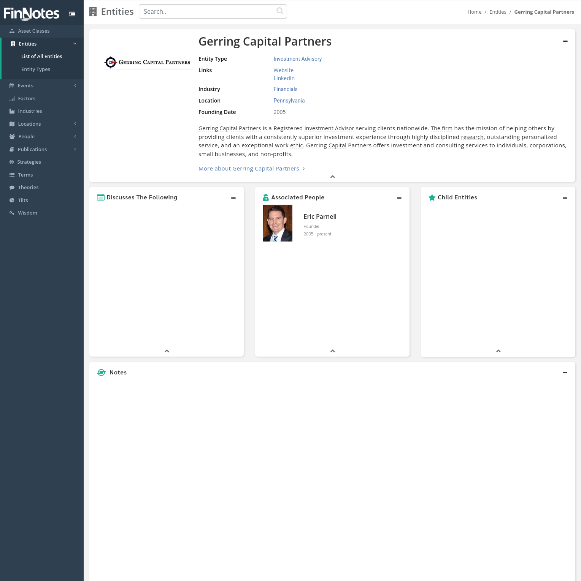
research (472, 137)
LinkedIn (284, 78)
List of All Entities (41, 56)
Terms (325, 573)
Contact (349, 573)
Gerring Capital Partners (229, 128)
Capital (337, 145)
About (240, 573)
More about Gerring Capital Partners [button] (248, 168)
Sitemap (263, 573)
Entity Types (35, 69)
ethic (296, 145)
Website (284, 70)
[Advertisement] (513, 391)
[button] (166, 197)
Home (475, 11)
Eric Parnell (320, 216)
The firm (441, 128)
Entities (497, 11)
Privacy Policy (295, 573)
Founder (312, 226)
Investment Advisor (329, 128)
